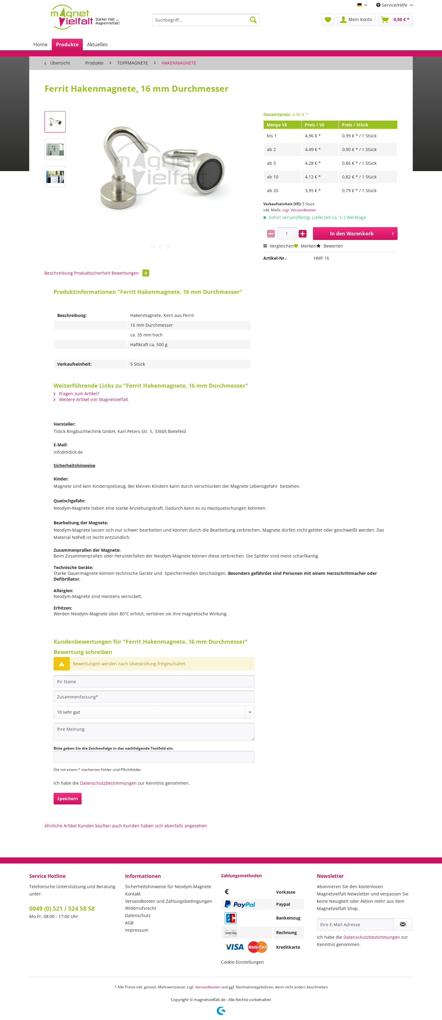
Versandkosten (207, 987)
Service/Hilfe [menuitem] (392, 5)
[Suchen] (253, 20)
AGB (129, 923)
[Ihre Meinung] (154, 732)
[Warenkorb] (395, 20)
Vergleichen (278, 246)
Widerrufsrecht (140, 908)
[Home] (40, 44)
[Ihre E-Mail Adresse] (355, 924)
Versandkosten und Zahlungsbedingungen (168, 901)
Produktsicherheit (92, 273)
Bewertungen (130, 273)
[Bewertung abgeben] (154, 712)
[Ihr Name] (154, 681)
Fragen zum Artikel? (76, 393)
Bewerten (329, 246)
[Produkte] (67, 44)
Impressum (136, 930)
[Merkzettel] (328, 20)
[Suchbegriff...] (206, 20)
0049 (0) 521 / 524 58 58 (62, 909)
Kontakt (133, 894)
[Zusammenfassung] (154, 697)
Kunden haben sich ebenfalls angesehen (165, 825)
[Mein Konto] (356, 20)
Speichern (67, 798)
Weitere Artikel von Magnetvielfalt (91, 399)
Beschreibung (58, 273)
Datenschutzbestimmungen (108, 783)
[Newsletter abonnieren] (402, 924)
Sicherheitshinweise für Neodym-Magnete (168, 886)
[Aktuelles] (97, 44)
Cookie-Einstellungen (242, 962)
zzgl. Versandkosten (299, 210)
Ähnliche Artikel (60, 825)
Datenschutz (138, 915)
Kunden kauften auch (100, 825)
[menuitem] (206, 23)
